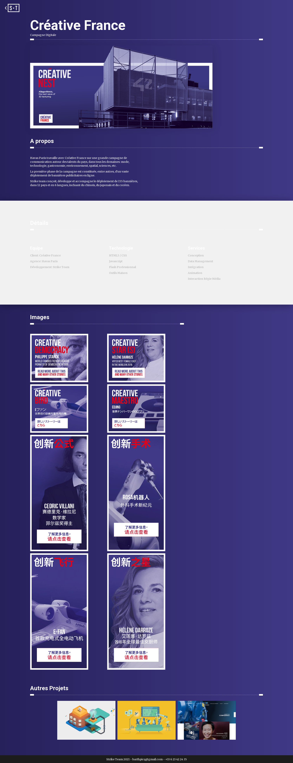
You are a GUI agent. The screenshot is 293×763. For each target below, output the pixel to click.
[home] (11, 8)
